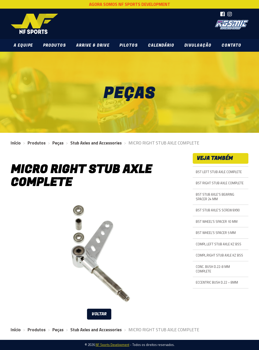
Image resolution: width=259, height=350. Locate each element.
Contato (231, 45)
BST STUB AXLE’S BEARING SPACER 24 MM (215, 196)
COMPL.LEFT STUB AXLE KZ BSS (218, 244)
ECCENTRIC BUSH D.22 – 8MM (217, 282)
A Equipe (23, 45)
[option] (99, 251)
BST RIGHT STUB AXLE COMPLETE (220, 183)
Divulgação (197, 45)
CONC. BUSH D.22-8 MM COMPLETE (213, 269)
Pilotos (128, 45)
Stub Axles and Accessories (96, 143)
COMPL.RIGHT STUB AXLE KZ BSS (219, 255)
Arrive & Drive (92, 45)
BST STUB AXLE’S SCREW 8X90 (218, 210)
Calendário (161, 45)
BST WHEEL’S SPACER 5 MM (216, 232)
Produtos (54, 45)
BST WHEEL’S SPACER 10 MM (217, 221)
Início (16, 143)
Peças (57, 143)
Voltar (99, 314)
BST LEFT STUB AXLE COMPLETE (219, 172)
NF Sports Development (34, 24)
